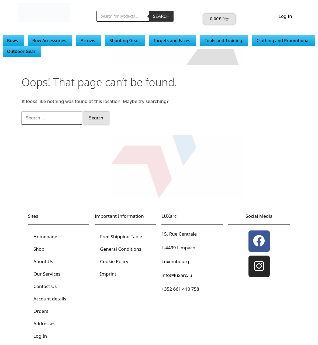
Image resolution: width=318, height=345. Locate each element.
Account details (49, 299)
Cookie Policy (114, 261)
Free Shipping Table (121, 236)
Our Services (46, 274)
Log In (285, 16)
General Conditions (120, 249)
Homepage (45, 236)
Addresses (44, 323)
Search (161, 16)
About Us (43, 261)
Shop (38, 249)
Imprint (108, 274)
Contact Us (45, 286)
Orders (40, 311)
